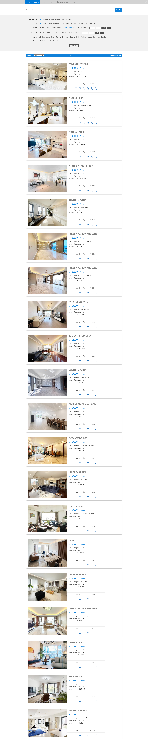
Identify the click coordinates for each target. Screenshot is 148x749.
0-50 (43, 33)
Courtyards (68, 19)
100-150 (54, 33)
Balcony (72, 37)
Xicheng (62, 23)
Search (34, 10)
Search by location (33, 2)
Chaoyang (45, 23)
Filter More (74, 45)
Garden (53, 37)
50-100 (48, 33)
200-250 (67, 33)
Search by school (62, 2)
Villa (62, 19)
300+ (79, 33)
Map (73, 2)
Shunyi (50, 23)
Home (28, 10)
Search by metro (48, 2)
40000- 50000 (77, 28)
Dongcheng (56, 23)
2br (51, 41)
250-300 (74, 33)
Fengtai (67, 23)
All (40, 19)
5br (61, 41)
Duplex (78, 37)
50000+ (85, 28)
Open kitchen (46, 37)
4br (57, 41)
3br (54, 41)
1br (48, 41)
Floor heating (65, 37)
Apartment (45, 19)
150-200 (61, 33)
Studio (44, 41)
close (146, 2)
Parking (58, 37)
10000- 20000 (46, 28)
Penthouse (84, 37)
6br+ (64, 41)
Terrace (90, 37)
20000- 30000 (57, 28)
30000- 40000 (67, 28)
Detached (103, 37)
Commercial (96, 37)
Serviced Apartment (54, 19)
